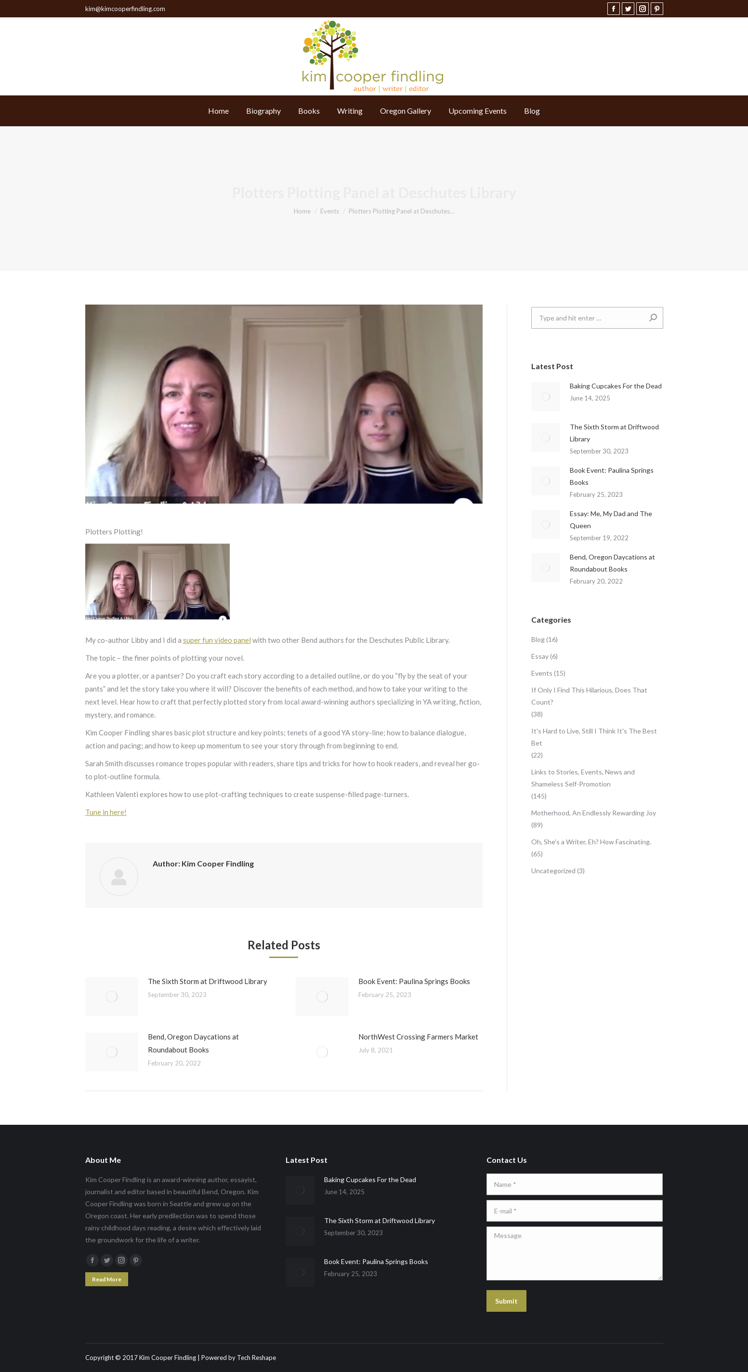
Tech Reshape (256, 1357)
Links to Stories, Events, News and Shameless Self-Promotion (583, 778)
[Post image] (111, 996)
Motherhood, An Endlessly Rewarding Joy (593, 813)
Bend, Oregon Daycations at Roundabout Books (193, 1043)
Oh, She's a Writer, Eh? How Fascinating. (591, 842)
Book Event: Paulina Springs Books (414, 981)
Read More (106, 1279)
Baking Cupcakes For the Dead (616, 386)
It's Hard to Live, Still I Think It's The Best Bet (594, 737)
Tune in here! (106, 812)
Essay (540, 656)
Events (541, 673)
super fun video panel (217, 640)
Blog (538, 639)
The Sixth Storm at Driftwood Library (207, 981)
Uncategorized (553, 870)
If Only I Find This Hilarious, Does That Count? (589, 696)
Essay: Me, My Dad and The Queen (611, 519)
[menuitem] (218, 111)
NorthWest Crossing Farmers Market (418, 1036)
